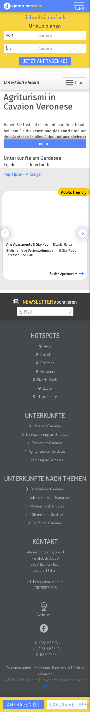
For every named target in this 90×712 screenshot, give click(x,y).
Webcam (43, 609)
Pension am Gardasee (47, 442)
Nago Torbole (47, 396)
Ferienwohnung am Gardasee (47, 434)
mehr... (45, 143)
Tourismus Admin (19, 667)
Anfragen (23, 704)
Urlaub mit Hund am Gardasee (47, 497)
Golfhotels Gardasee (47, 522)
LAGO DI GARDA (48, 648)
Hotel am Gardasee (47, 425)
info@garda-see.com (48, 581)
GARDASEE (48, 654)
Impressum (42, 667)
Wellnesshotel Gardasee (47, 506)
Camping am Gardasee (47, 459)
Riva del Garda (47, 379)
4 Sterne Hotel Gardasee (47, 514)
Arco (47, 346)
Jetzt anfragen (45, 61)
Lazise (47, 388)
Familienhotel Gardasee (47, 489)
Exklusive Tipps (68, 704)
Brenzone (47, 362)
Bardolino (47, 354)
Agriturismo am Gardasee (47, 451)
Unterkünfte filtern (21, 82)
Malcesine (47, 371)
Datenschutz (61, 667)
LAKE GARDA (48, 642)
